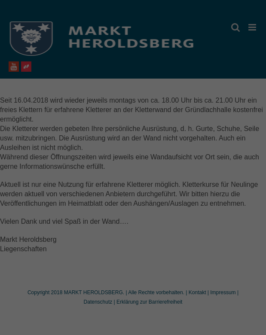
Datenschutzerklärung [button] (137, 284)
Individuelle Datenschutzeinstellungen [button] (133, 266)
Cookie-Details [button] (95, 284)
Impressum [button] (175, 284)
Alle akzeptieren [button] (133, 215)
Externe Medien (181, 185)
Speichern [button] (133, 240)
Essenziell (71, 185)
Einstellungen (57, 166)
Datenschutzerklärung (109, 158)
